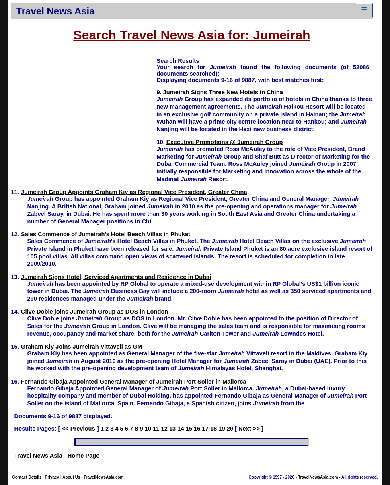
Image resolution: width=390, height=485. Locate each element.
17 (205, 428)
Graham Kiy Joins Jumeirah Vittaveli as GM (81, 346)
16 (197, 428)
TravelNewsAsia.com (104, 477)
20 (230, 428)
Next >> (249, 428)
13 (172, 428)
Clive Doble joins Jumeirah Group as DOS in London (94, 311)
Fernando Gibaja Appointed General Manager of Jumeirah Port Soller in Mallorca (133, 381)
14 (180, 428)
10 (148, 428)
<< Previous (78, 428)
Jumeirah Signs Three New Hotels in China (223, 92)
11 (156, 428)
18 (213, 428)
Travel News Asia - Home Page (56, 455)
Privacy (52, 477)
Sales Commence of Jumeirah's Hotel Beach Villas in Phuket (105, 234)
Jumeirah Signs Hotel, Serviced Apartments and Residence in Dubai (116, 277)
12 (164, 428)
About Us (71, 477)
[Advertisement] (83, 113)
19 (221, 428)
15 (189, 428)
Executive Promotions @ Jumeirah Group (224, 142)
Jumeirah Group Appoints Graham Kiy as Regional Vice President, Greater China (134, 192)
